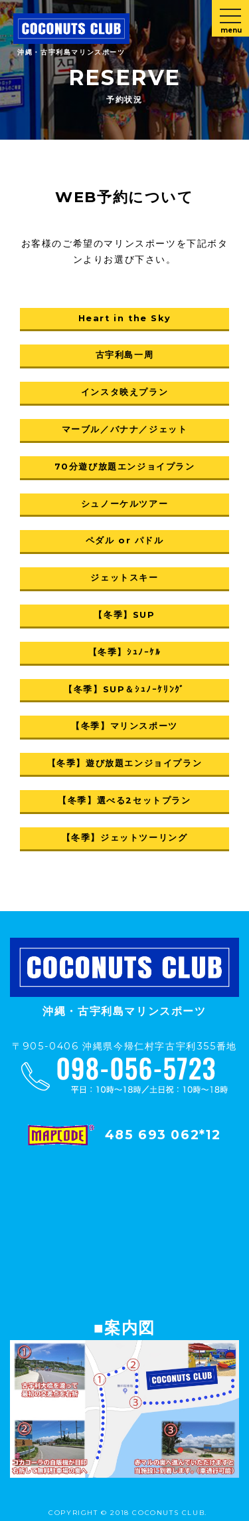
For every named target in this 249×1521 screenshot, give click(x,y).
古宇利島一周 (125, 355)
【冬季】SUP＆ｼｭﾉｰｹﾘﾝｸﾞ (124, 689)
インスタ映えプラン (124, 392)
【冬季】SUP (124, 615)
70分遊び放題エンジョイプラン (124, 467)
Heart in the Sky (124, 318)
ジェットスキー (124, 578)
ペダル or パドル (125, 540)
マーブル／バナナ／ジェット (125, 429)
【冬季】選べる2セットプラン (124, 800)
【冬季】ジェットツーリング (125, 838)
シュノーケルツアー (124, 504)
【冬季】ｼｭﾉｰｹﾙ (124, 652)
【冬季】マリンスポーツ (124, 726)
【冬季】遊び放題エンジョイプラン (125, 763)
